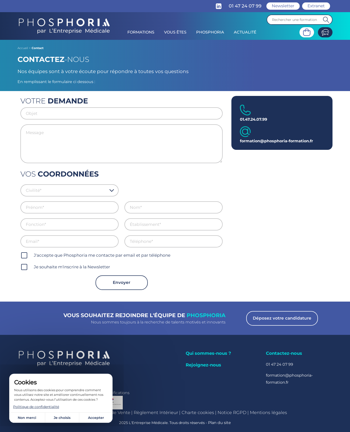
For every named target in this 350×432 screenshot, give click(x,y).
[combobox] (67, 190)
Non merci (27, 417)
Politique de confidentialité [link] (36, 406)
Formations (140, 32)
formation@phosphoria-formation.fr (276, 141)
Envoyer (121, 282)
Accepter (96, 417)
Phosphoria (210, 32)
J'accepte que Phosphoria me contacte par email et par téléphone (102, 255)
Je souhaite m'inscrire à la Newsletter (72, 266)
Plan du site (219, 422)
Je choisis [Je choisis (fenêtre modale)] (62, 417)
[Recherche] (299, 20)
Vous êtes (175, 32)
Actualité (245, 32)
